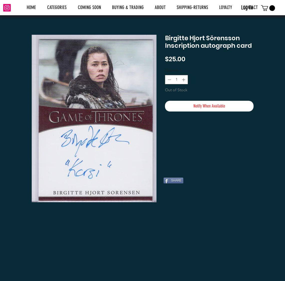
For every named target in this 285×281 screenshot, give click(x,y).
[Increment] (184, 79)
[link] (268, 8)
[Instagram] (7, 8)
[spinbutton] (176, 79)
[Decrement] (169, 79)
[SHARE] (173, 181)
